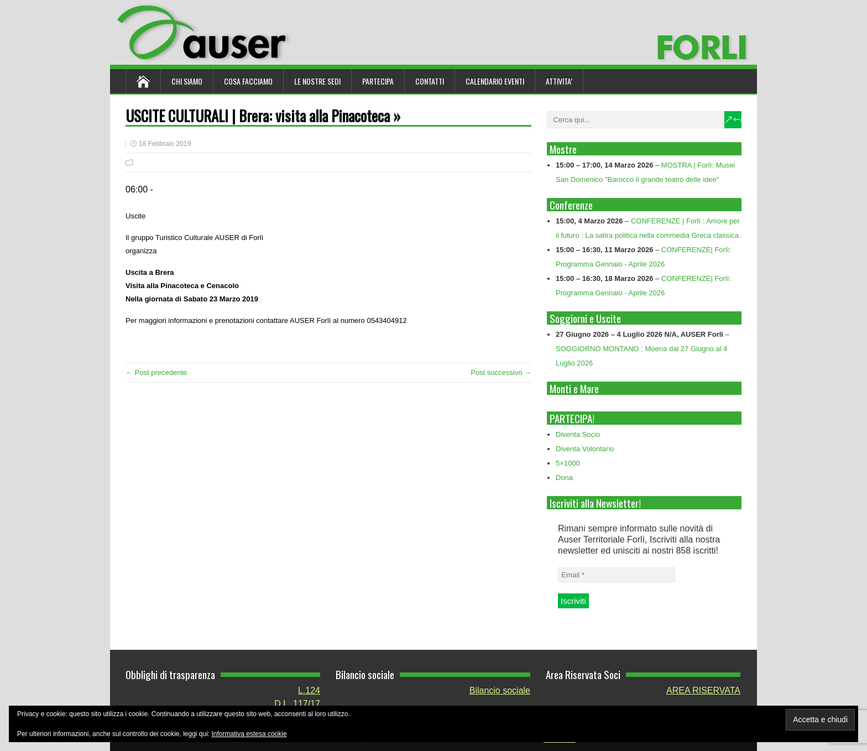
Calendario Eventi (495, 81)
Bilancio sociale (499, 690)
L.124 (309, 690)
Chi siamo (186, 81)
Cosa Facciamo (248, 81)
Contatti (429, 81)
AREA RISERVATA (703, 690)
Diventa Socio (578, 434)
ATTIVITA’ (559, 81)
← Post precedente (156, 372)
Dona (564, 477)
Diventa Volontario (585, 449)
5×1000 (568, 463)
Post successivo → (501, 372)
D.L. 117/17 (297, 703)
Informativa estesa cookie (249, 734)
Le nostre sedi (317, 81)
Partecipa (378, 81)
